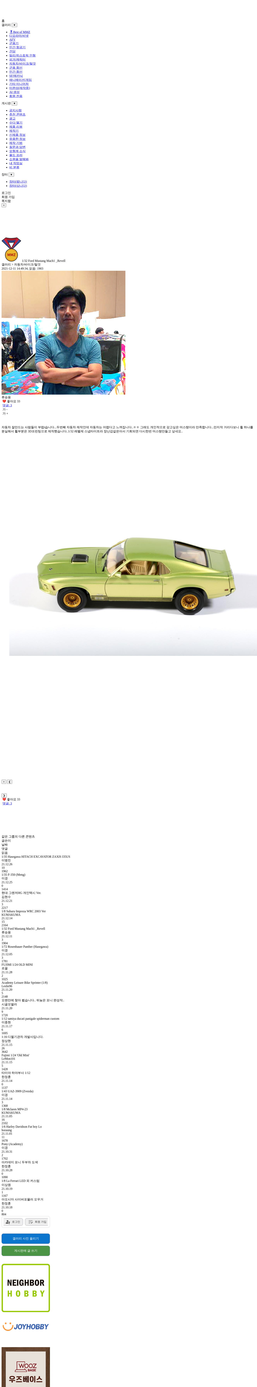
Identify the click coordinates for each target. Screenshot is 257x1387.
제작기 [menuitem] (14, 130)
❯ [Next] (4, 795)
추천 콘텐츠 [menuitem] (17, 114)
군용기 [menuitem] (14, 43)
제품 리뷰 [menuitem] (15, 126)
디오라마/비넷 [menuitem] (19, 35)
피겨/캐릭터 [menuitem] (17, 59)
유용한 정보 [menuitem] (17, 138)
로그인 (6, 192)
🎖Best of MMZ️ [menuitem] (19, 32)
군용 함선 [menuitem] (15, 67)
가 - (5, 409)
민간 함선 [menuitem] (15, 71)
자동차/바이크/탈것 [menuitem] (22, 63)
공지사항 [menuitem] (15, 110)
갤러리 (6, 25)
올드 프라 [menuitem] (15, 155)
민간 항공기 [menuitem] (17, 47)
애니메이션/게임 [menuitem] (20, 79)
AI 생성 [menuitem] (14, 92)
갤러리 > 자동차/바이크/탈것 (21, 264)
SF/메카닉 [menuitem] (16, 75)
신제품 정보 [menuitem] (17, 134)
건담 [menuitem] (12, 51)
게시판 (6, 103)
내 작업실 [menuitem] (15, 163)
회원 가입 (8, 197)
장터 (5, 174)
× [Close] (4, 781)
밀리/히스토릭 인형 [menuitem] (22, 55)
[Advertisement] (118, 10)
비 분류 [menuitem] (14, 167)
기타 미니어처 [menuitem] (19, 84)
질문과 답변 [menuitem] (17, 147)
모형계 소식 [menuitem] (17, 151)
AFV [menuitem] (12, 39)
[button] (133, 573)
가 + (5, 413)
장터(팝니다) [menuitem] (18, 181)
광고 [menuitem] (12, 118)
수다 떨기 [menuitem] (15, 122)
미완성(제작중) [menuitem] (19, 88)
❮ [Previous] (10, 781)
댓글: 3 (7, 405)
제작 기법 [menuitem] (15, 143)
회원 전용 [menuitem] (15, 96)
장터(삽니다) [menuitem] (18, 185)
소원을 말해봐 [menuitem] (19, 159)
